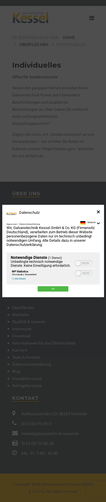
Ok (53, 289)
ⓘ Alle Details (19, 278)
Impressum (12, 224)
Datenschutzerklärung (29, 224)
